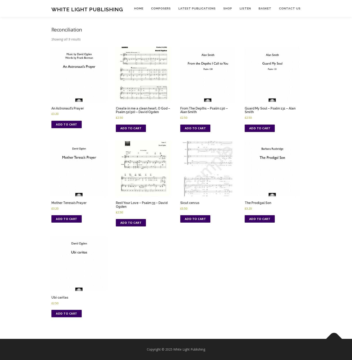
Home (138, 8)
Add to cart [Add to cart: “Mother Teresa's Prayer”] (66, 219)
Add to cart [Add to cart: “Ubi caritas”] (66, 313)
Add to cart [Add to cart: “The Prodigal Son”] (260, 219)
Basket (265, 8)
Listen (245, 8)
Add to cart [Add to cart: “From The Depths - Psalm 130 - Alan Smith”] (195, 128)
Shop (227, 8)
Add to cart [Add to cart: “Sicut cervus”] (195, 219)
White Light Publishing (87, 9)
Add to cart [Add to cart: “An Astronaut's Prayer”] (66, 124)
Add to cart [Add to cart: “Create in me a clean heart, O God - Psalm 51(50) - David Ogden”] (131, 128)
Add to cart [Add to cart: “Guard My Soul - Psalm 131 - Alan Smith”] (260, 128)
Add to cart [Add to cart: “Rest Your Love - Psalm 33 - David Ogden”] (131, 223)
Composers (161, 8)
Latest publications (197, 8)
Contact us (290, 8)
